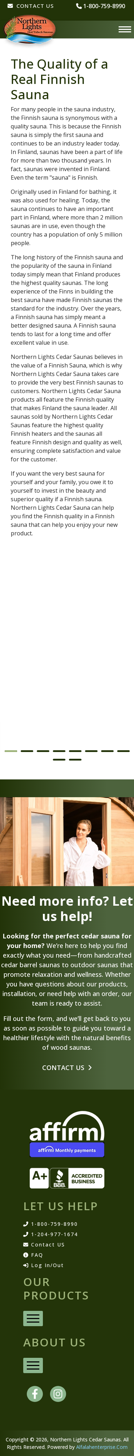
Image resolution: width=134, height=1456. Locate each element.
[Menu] (125, 29)
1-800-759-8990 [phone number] (100, 6)
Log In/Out (43, 1265)
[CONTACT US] (31, 9)
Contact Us (67, 1067)
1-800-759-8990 (50, 1224)
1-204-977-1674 (50, 1234)
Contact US (44, 1244)
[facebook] (35, 1394)
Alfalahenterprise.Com (102, 1447)
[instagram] (58, 1394)
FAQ (33, 1255)
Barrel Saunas (30, 732)
